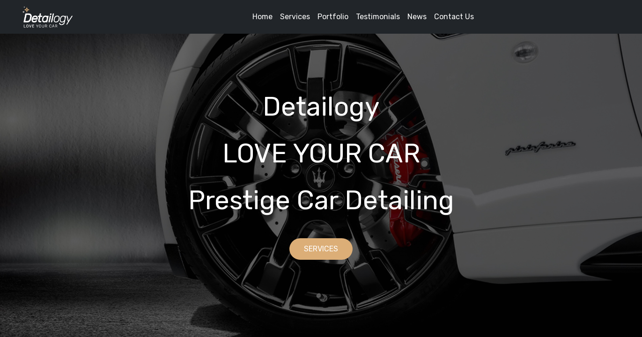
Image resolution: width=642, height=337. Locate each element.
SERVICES (321, 248)
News (417, 16)
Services (295, 16)
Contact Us (454, 16)
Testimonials (378, 16)
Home (262, 16)
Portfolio (332, 16)
